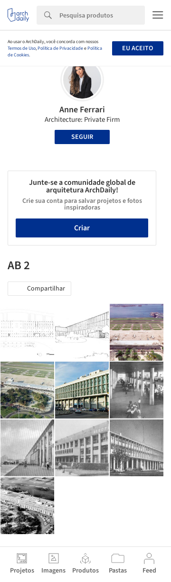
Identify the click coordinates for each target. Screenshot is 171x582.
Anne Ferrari (82, 110)
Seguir (82, 137)
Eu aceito (137, 48)
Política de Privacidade (60, 48)
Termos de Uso (22, 48)
